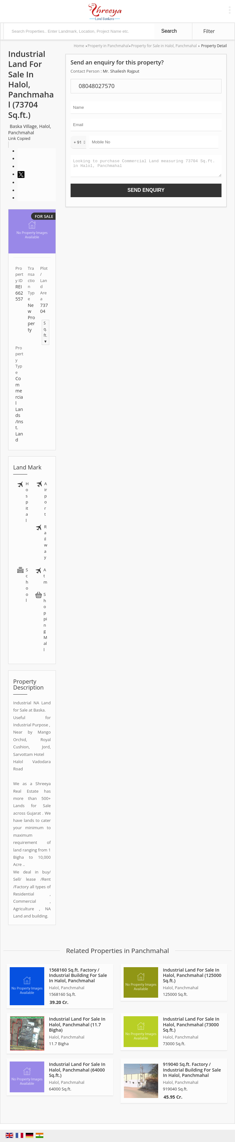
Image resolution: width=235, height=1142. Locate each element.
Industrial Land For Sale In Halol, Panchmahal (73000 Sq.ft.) (191, 1024)
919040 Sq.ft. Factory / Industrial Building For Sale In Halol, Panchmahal (192, 1069)
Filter (209, 31)
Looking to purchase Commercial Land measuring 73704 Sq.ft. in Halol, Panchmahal (146, 167)
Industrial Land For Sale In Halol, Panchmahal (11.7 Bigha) (77, 1024)
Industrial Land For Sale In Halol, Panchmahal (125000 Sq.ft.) (192, 975)
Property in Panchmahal (108, 45)
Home (79, 45)
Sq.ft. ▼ (45, 332)
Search (169, 31)
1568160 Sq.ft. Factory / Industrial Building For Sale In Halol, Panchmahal (78, 975)
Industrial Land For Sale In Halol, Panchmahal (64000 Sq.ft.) (77, 1069)
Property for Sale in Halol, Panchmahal (164, 45)
